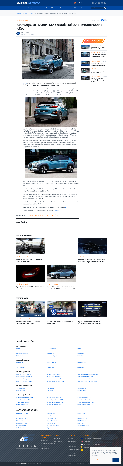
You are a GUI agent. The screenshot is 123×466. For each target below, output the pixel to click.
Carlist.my (87, 441)
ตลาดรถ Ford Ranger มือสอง (24, 379)
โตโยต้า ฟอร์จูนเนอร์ (52, 355)
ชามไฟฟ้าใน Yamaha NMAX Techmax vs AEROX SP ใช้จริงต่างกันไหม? (28, 323)
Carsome (86, 447)
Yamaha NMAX (51, 367)
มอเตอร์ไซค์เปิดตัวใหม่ (47, 443)
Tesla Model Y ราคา (21, 428)
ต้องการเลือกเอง (96, 460)
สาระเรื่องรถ (61, 8)
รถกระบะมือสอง (20, 388)
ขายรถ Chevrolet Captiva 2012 (85, 402)
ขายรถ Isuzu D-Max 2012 (23, 399)
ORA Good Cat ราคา (22, 413)
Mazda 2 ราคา (51, 413)
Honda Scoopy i (81, 362)
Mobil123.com (88, 444)
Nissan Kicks (50, 353)
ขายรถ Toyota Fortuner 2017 (55, 399)
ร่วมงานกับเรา (59, 463)
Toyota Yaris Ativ (51, 348)
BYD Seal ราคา (81, 420)
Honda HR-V (80, 353)
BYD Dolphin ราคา (21, 423)
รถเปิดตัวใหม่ (94, 68)
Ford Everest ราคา (82, 416)
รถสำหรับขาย (58, 438)
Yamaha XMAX (20, 367)
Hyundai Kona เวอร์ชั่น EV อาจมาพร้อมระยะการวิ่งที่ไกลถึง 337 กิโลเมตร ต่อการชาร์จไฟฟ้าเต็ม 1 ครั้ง (61, 289)
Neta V (79, 348)
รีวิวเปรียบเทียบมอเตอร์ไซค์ (24, 319)
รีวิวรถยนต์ (44, 446)
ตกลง (115, 460)
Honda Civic (80, 355)
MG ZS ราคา (19, 420)
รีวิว (48, 8)
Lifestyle (49, 319)
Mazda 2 (18, 348)
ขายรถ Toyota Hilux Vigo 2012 (55, 402)
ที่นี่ (66, 207)
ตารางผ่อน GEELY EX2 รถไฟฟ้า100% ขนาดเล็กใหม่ (98, 64)
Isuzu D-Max (19, 355)
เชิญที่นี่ (57, 211)
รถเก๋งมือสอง (50, 388)
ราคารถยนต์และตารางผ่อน (96, 61)
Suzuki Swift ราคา (52, 416)
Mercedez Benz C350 (22, 353)
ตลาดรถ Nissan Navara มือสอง (55, 379)
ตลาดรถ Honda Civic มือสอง (24, 376)
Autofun (86, 450)
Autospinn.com (97, 438)
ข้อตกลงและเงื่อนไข (73, 446)
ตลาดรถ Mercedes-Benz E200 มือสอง (87, 374)
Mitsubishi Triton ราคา (53, 425)
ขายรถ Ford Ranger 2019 (54, 404)
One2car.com (87, 438)
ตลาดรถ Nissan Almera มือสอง (85, 376)
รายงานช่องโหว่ (69, 463)
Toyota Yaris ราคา (52, 420)
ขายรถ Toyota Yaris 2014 (54, 397)
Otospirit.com (96, 444)
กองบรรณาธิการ (72, 441)
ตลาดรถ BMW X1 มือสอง (53, 374)
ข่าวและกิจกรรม (80, 463)
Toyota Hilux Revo (21, 351)
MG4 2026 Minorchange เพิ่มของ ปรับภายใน (98, 72)
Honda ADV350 (20, 365)
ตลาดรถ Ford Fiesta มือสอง (54, 376)
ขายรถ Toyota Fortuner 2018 (85, 404)
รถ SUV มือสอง (20, 390)
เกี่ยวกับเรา (70, 438)
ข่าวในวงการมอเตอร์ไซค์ (96, 52)
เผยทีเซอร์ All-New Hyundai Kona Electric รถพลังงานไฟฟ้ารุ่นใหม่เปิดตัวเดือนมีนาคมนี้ (91, 261)
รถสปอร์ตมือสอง (81, 388)
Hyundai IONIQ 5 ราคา (53, 423)
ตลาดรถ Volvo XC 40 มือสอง (85, 379)
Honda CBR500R (51, 365)
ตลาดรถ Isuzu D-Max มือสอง (24, 381)
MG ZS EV (50, 351)
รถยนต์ (18, 8)
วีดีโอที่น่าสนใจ (45, 448)
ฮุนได (25, 83)
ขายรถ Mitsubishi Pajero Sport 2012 (26, 397)
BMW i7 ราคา (81, 423)
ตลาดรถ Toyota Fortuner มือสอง (55, 381)
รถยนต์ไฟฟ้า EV (72, 8)
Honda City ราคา (21, 416)
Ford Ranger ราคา (21, 418)
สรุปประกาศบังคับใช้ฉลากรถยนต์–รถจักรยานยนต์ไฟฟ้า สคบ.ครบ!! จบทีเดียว (90, 323)
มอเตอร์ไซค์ (40, 8)
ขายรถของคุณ (58, 441)
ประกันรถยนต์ (82, 8)
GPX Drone (80, 367)
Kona (47, 215)
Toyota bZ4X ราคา (52, 428)
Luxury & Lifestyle (28, 8)
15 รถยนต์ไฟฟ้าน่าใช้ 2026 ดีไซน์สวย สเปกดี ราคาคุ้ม (98, 48)
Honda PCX (19, 362)
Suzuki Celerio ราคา (83, 425)
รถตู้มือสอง (50, 390)
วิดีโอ (53, 8)
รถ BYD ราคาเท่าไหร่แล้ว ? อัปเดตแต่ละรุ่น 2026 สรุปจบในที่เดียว (98, 80)
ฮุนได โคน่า (54, 215)
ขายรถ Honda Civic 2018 (84, 397)
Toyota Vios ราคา (51, 418)
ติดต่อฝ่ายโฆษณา (72, 444)
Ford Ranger (80, 351)
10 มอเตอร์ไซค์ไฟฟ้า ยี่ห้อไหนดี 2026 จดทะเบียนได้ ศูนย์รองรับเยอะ (98, 56)
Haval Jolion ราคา (82, 418)
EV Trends (93, 45)
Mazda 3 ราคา (81, 413)
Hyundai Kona (39, 215)
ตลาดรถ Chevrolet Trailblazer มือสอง (87, 381)
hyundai (30, 215)
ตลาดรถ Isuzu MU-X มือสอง (24, 374)
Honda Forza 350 (51, 362)
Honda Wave (80, 365)
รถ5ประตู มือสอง (81, 390)
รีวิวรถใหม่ (57, 444)
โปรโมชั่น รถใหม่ (80, 3)
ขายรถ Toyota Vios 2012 (23, 404)
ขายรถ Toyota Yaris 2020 (23, 402)
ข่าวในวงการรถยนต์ (22, 20)
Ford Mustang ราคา (21, 425)
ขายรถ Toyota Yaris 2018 (84, 399)
